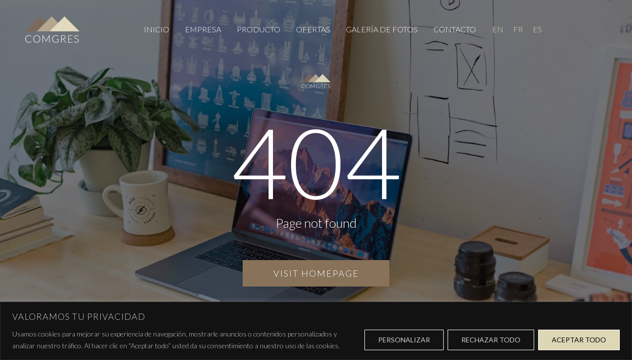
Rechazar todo (490, 340)
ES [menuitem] (537, 29)
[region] (316, 331)
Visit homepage (316, 273)
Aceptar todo (579, 340)
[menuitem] (497, 29)
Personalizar (404, 340)
